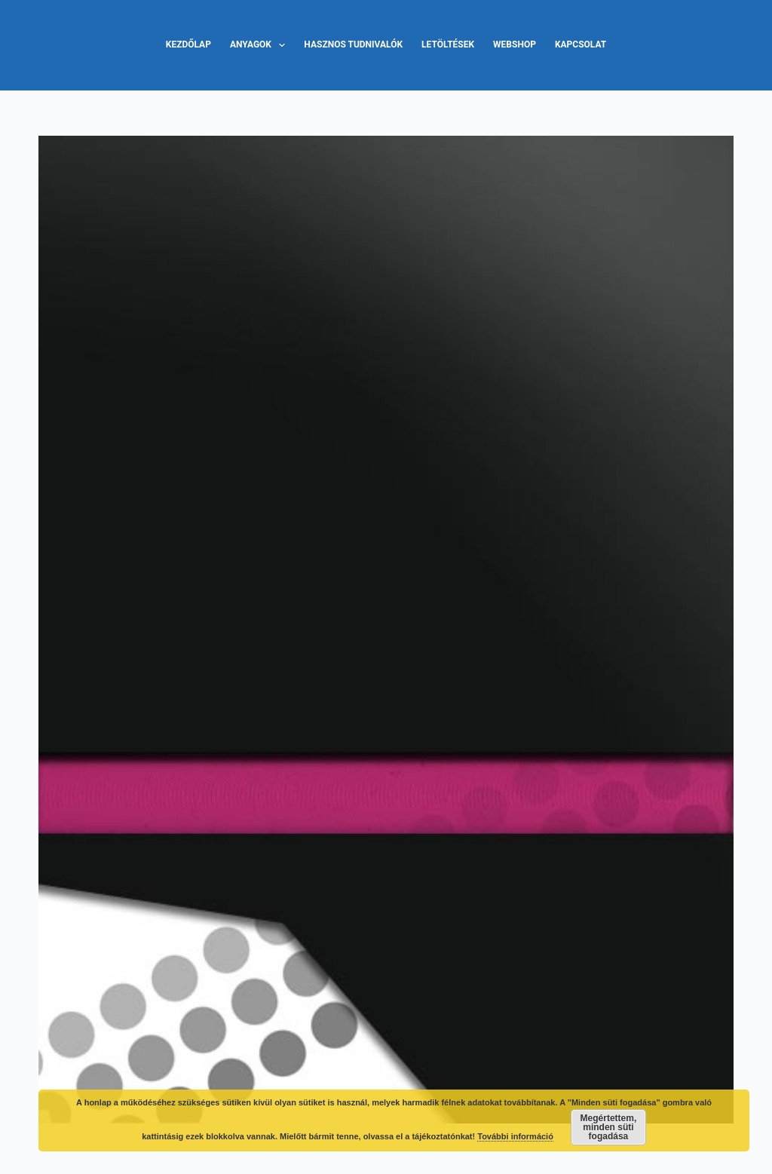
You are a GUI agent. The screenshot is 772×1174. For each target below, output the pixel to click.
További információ (515, 1136)
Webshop (514, 44)
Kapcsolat (580, 44)
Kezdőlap (188, 44)
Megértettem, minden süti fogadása (609, 1127)
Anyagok (260, 45)
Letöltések (447, 44)
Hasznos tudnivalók (353, 44)
